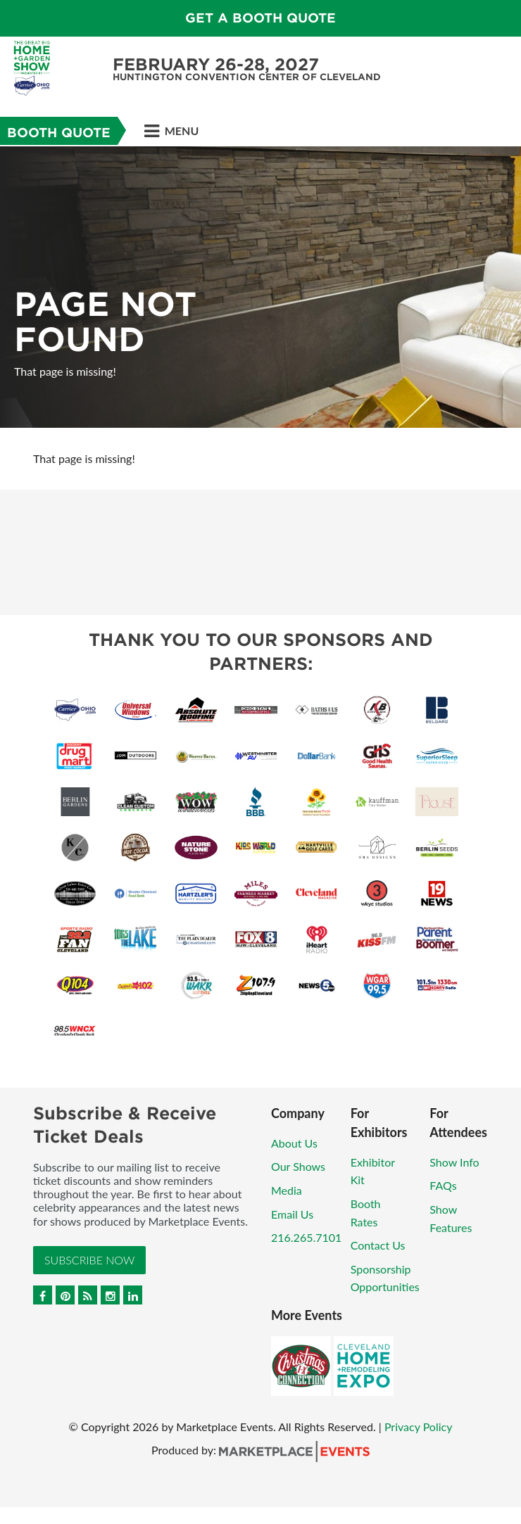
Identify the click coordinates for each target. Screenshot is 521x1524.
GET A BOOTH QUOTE (260, 18)
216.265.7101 (306, 1237)
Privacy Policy (418, 1426)
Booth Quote (59, 132)
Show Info (454, 1162)
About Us (294, 1143)
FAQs (442, 1185)
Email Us (292, 1214)
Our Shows (298, 1166)
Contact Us (378, 1245)
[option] (260, 287)
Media (286, 1190)
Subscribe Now (89, 1259)
